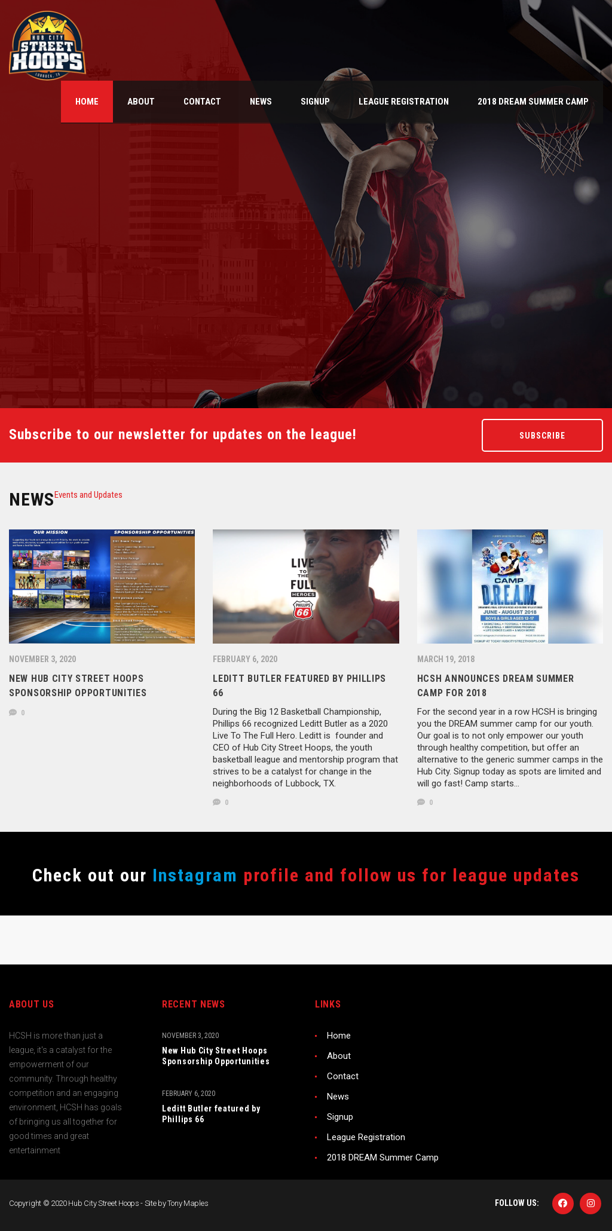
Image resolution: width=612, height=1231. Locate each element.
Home (339, 1035)
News (338, 1096)
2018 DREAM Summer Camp (383, 1157)
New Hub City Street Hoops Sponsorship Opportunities (216, 1056)
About (339, 1056)
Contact (343, 1076)
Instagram (192, 875)
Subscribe (542, 435)
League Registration (366, 1137)
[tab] (88, 495)
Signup (340, 1116)
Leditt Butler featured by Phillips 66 (211, 1114)
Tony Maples (187, 1203)
